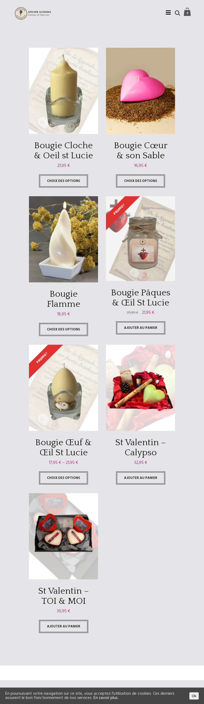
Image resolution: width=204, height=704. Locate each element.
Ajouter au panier (140, 328)
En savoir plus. (106, 697)
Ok (194, 696)
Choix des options (63, 181)
